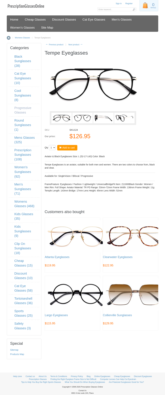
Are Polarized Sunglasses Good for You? (126, 382)
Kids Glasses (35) (23, 216)
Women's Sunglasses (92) (22, 171)
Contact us (30, 376)
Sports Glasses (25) (23, 313)
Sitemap (14, 350)
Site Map (47, 27)
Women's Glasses (22, 27)
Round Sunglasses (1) (22, 125)
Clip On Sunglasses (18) (22, 248)
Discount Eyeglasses (143, 376)
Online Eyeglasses (102, 376)
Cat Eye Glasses (93, 19)
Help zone (17, 376)
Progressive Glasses (22, 110)
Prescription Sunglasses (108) (22, 154)
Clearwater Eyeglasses (118, 257)
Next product (75, 45)
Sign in (119, 3)
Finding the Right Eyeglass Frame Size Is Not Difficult (73, 379)
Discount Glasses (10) (23, 276)
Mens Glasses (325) (24, 140)
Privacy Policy (77, 376)
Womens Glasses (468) (24, 204)
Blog (89, 376)
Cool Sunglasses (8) (22, 95)
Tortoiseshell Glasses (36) (23, 301)
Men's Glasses (122, 19)
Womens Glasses (22, 38)
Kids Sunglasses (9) (22, 231)
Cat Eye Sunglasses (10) (22, 78)
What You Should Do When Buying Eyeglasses (85, 382)
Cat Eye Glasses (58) (23, 288)
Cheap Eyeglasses (122, 376)
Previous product (54, 45)
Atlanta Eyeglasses (57, 257)
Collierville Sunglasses (117, 315)
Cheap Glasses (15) (23, 263)
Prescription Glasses (38, 379)
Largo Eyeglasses (56, 315)
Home (14, 19)
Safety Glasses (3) (22, 326)
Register (129, 3)
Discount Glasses (64, 19)
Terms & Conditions (58, 376)
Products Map (17, 354)
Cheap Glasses (35, 19)
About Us (43, 376)
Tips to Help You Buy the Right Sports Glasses (41, 382)
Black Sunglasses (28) (22, 61)
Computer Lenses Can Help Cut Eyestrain (118, 379)
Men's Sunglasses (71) (22, 189)
